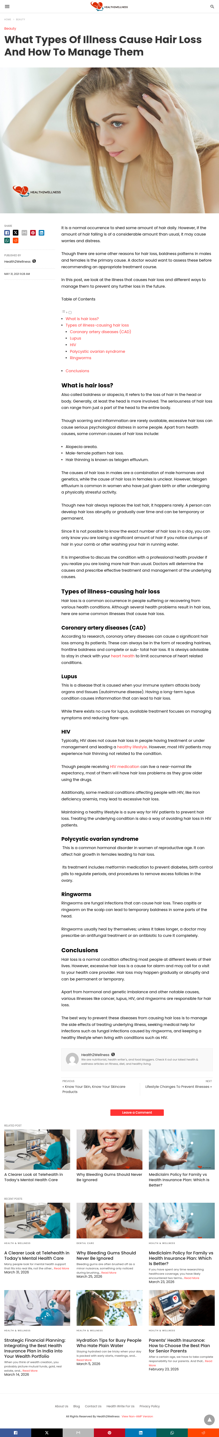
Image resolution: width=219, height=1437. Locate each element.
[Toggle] (70, 312)
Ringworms (80, 357)
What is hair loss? (82, 318)
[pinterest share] (33, 233)
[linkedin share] (41, 233)
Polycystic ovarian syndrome (97, 351)
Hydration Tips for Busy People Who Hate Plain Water (109, 1343)
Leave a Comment (137, 1112)
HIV (73, 344)
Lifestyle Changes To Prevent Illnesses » (178, 1086)
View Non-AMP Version (137, 1416)
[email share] (24, 233)
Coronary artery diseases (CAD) (100, 331)
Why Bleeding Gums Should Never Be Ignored (106, 1255)
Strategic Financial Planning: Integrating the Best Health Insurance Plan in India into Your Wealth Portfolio (34, 1348)
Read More (61, 1268)
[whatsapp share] (7, 240)
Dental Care (85, 1243)
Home (7, 19)
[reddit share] (15, 240)
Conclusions (77, 371)
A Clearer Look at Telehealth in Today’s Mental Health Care (33, 1177)
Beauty (20, 19)
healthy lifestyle (132, 747)
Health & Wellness (17, 1243)
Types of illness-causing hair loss (97, 325)
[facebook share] (7, 233)
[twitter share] (15, 233)
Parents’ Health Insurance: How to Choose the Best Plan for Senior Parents (179, 1345)
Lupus (75, 338)
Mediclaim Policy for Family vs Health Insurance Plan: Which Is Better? (179, 1180)
